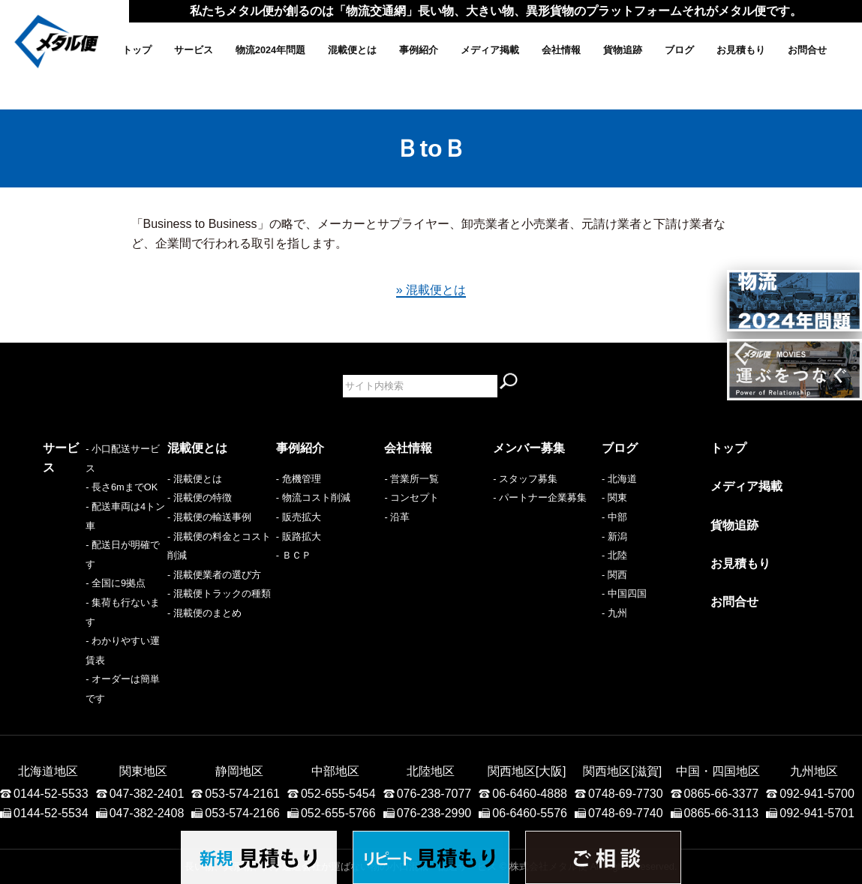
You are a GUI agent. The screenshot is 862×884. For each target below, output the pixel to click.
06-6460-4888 (529, 708)
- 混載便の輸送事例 (209, 517)
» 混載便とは (431, 289)
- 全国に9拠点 (73, 555)
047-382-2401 (147, 708)
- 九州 (614, 613)
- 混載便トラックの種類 (219, 593)
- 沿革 (397, 517)
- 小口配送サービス (85, 478)
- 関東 (614, 497)
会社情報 (561, 50)
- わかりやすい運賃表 (90, 593)
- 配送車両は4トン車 (87, 517)
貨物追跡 (622, 50)
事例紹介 (418, 50)
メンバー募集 (529, 448)
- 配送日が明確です (85, 536)
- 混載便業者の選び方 (214, 574)
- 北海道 (619, 478)
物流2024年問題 (270, 50)
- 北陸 (614, 555)
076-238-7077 (434, 708)
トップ (137, 50)
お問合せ (807, 50)
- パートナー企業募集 (540, 497)
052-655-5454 (338, 708)
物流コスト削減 (316, 497)
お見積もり (740, 50)
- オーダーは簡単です (90, 613)
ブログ (679, 50)
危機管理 (301, 478)
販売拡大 (301, 517)
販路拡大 (301, 536)
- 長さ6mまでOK (79, 497)
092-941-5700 (816, 708)
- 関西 (614, 574)
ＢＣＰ (296, 555)
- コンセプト (411, 497)
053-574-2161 (242, 708)
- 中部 (614, 517)
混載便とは (352, 50)
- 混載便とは (194, 478)
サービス (193, 50)
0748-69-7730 (625, 708)
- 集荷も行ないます (85, 574)
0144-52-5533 (51, 708)
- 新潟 (614, 536)
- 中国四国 (624, 593)
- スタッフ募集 (525, 478)
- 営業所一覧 (411, 478)
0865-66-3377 (721, 708)
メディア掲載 (490, 50)
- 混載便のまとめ (204, 613)
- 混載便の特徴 (199, 497)
